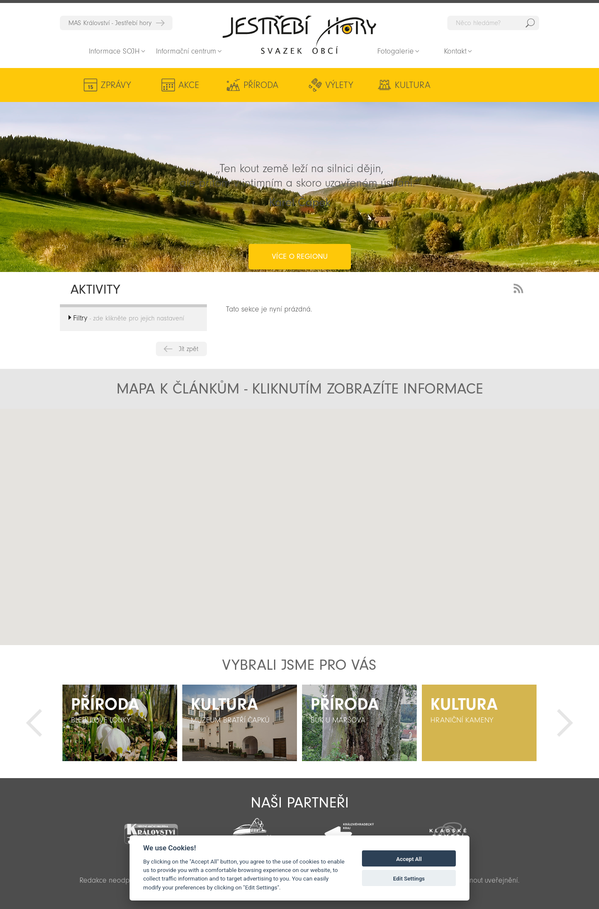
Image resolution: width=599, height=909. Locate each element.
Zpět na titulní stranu (299, 34)
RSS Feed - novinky (520, 287)
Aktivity (474, 85)
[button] (319, 497)
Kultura (395, 85)
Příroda (252, 85)
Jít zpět (188, 349)
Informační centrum (186, 51)
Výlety (326, 85)
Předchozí (34, 723)
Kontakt (455, 51)
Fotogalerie (395, 51)
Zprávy (116, 85)
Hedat (530, 23)
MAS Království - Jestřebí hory (110, 23)
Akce (184, 85)
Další (565, 723)
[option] (120, 723)
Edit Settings (409, 878)
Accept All (409, 859)
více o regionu (300, 222)
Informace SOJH (114, 51)
